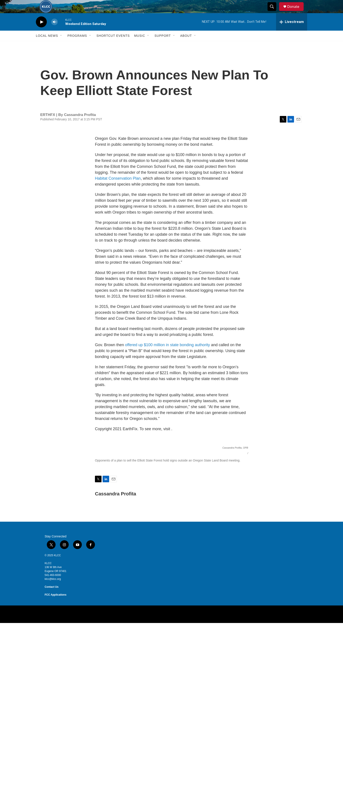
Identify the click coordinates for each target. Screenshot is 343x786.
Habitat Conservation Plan (118, 188)
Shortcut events (113, 45)
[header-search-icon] (274, 11)
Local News (47, 45)
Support (162, 45)
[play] (41, 31)
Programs (77, 45)
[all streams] (291, 31)
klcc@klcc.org (53, 742)
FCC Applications (55, 757)
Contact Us (51, 749)
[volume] (54, 32)
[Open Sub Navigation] (61, 45)
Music (139, 45)
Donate (296, 11)
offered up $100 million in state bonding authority (167, 355)
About (186, 45)
